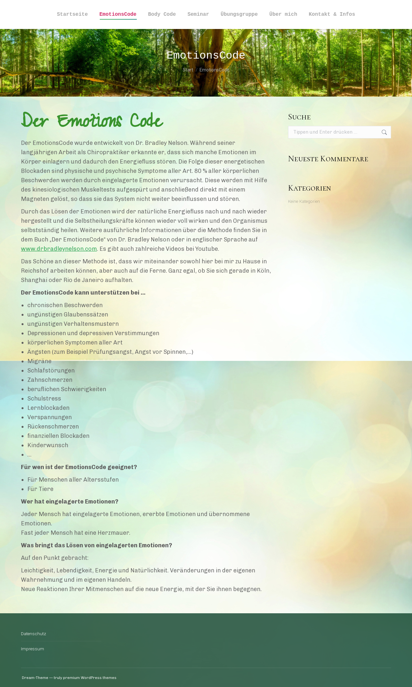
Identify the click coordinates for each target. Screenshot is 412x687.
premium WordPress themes (90, 677)
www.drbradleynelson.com (59, 248)
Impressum (32, 649)
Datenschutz (33, 634)
